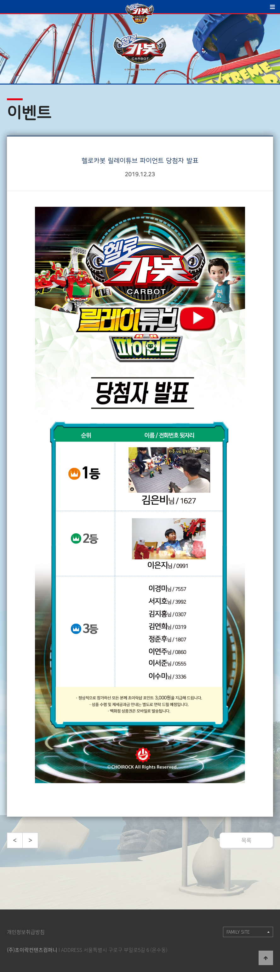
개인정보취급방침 (26, 932)
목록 (246, 840)
